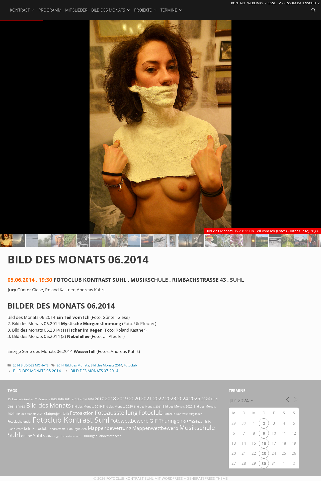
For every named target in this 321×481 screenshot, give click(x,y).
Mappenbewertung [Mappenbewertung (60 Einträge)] (109, 428)
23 (264, 453)
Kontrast (22, 10)
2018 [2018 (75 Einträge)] (110, 398)
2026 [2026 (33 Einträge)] (205, 398)
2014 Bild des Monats (30, 365)
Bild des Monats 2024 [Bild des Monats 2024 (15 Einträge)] (29, 414)
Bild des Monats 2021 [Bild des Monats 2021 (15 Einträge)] (148, 406)
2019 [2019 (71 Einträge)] (122, 398)
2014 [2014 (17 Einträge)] (83, 399)
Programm (50, 10)
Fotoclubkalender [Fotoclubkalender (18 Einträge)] (20, 421)
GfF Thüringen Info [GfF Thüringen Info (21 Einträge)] (197, 421)
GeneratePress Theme (207, 478)
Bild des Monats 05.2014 (37, 370)
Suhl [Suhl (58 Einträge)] (37, 435)
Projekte (145, 10)
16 (264, 443)
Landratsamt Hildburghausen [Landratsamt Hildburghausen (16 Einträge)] (67, 429)
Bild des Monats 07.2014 (94, 370)
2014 (60, 365)
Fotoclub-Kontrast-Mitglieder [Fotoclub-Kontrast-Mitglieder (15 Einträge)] (183, 414)
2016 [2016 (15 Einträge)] (91, 399)
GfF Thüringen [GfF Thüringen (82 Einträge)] (165, 420)
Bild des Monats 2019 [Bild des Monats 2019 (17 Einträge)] (87, 406)
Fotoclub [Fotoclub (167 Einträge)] (150, 412)
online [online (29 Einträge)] (26, 435)
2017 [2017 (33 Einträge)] (99, 398)
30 (264, 463)
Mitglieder (76, 10)
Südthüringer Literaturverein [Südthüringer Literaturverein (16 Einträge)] (62, 436)
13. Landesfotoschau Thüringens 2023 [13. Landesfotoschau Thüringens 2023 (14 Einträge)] (32, 399)
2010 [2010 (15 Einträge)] (61, 399)
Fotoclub (130, 365)
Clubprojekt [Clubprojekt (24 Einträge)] (53, 413)
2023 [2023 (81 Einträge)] (170, 398)
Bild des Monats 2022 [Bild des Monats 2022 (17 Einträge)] (178, 406)
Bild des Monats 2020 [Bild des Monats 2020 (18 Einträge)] (118, 406)
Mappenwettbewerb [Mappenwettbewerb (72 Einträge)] (155, 428)
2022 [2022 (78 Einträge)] (158, 398)
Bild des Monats (110, 10)
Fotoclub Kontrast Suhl (129, 478)
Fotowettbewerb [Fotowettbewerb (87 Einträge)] (129, 420)
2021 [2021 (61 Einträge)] (146, 398)
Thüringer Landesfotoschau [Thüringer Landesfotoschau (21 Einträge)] (102, 436)
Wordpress (172, 478)
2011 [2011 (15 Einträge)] (68, 399)
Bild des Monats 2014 (106, 365)
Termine (171, 10)
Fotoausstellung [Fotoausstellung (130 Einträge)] (116, 413)
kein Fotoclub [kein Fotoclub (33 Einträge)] (35, 428)
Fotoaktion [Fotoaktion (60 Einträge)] (82, 413)
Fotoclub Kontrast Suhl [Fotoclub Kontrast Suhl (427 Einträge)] (71, 420)
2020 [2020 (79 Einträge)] (134, 398)
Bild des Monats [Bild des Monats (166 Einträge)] (48, 405)
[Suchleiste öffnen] (314, 10)
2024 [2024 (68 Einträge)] (182, 398)
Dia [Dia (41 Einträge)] (66, 413)
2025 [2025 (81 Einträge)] (194, 398)
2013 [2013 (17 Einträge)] (75, 399)
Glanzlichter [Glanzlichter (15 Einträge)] (15, 429)
